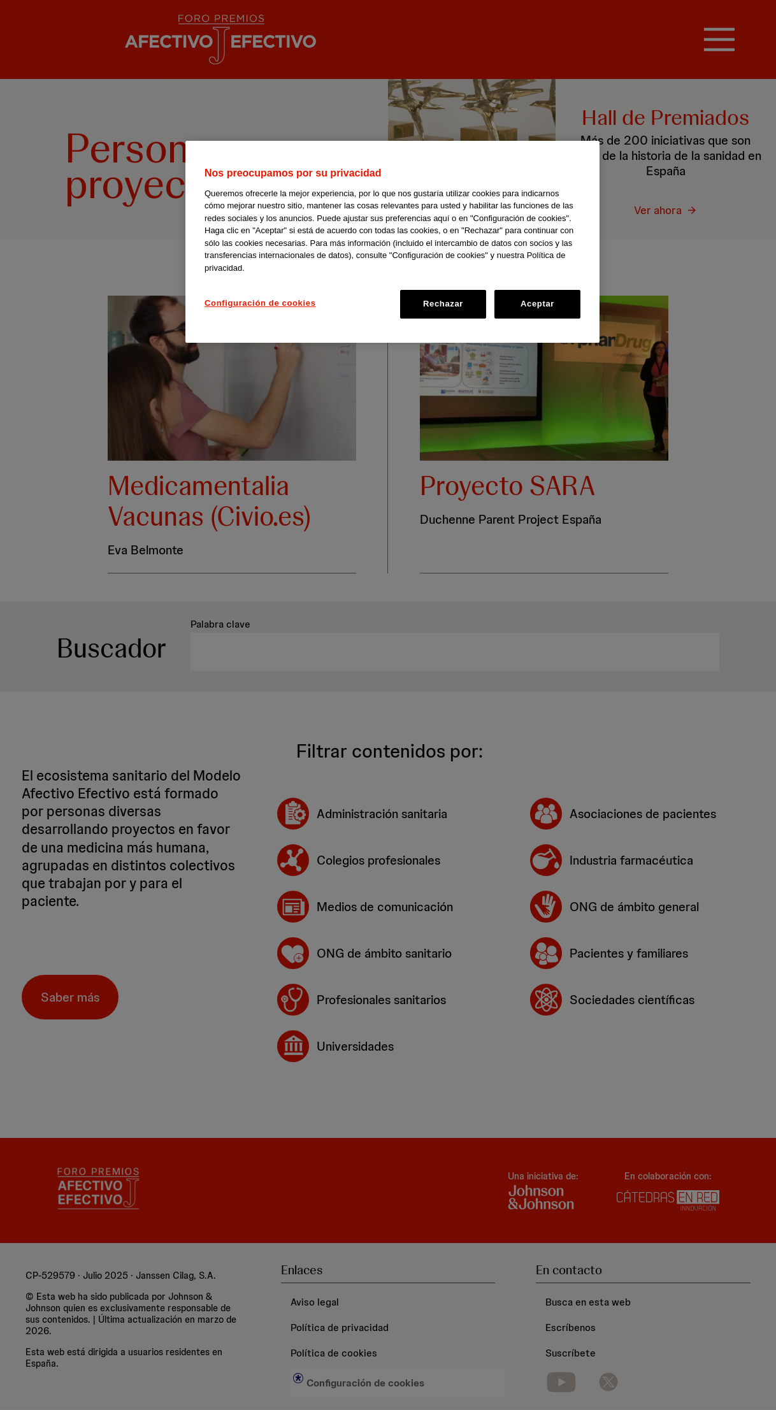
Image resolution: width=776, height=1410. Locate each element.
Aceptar (537, 303)
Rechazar (443, 303)
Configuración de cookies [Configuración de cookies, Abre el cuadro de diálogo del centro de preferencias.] (260, 303)
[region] (392, 241)
